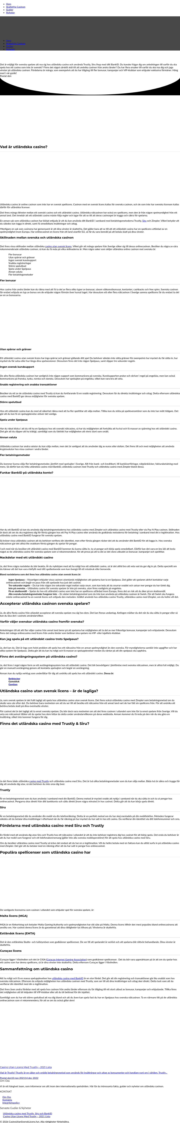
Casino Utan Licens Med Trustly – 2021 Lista (26, 1116)
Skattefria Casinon (15, 6)
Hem (8, 3)
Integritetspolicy (11, 1102)
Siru (144, 220)
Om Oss (6, 1096)
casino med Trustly (39, 781)
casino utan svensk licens (58, 246)
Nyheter (10, 12)
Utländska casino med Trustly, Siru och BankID (27, 1113)
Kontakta (7, 1099)
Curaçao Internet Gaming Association (66, 959)
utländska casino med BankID (67, 978)
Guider (9, 9)
